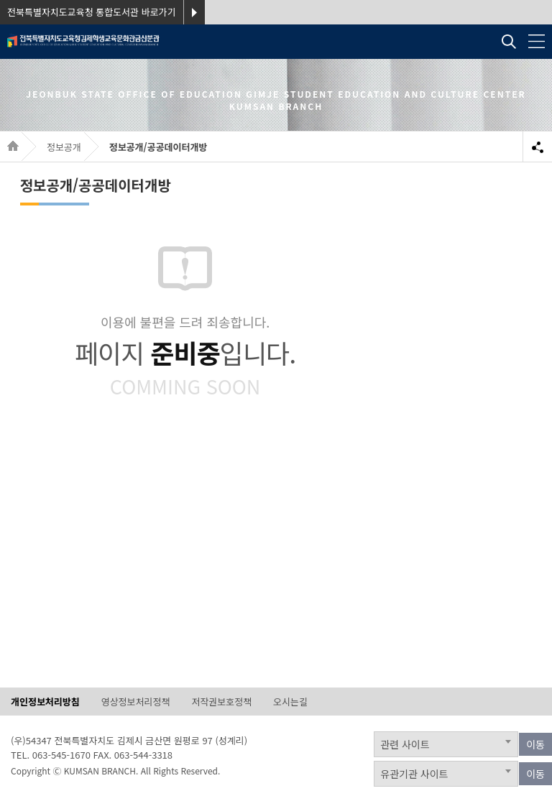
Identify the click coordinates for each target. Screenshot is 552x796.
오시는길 (290, 701)
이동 (535, 744)
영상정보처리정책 (135, 701)
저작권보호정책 (221, 701)
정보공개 (64, 147)
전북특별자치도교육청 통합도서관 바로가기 (91, 12)
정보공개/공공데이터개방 (158, 147)
